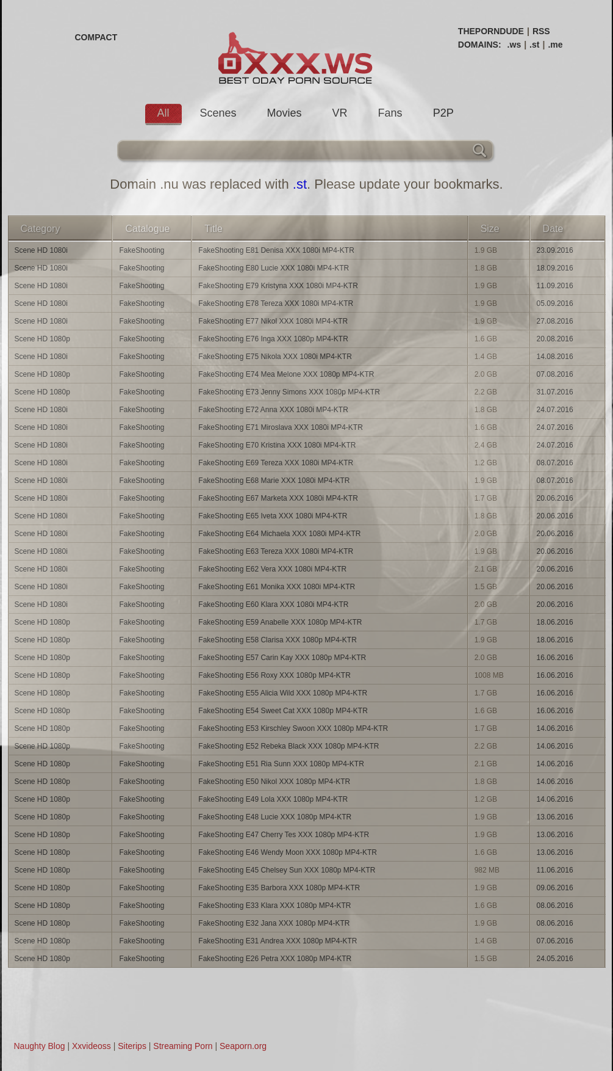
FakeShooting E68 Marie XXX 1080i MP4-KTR (274, 480)
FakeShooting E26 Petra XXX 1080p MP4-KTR (274, 958)
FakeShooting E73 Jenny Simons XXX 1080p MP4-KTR (289, 392)
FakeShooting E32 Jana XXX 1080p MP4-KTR (274, 923)
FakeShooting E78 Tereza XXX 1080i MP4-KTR (275, 303)
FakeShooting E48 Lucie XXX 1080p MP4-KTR (274, 817)
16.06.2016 (555, 657)
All (163, 113)
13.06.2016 (555, 817)
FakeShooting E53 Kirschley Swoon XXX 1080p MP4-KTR (293, 728)
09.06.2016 (555, 888)
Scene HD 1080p (42, 339)
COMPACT (96, 37)
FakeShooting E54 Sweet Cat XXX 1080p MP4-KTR (282, 710)
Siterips (132, 1046)
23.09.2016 (555, 250)
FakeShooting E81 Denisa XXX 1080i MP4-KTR (276, 250)
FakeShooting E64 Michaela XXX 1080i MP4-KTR (279, 533)
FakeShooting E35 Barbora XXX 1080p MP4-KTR (279, 888)
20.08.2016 (555, 339)
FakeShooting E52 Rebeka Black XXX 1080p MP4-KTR (288, 746)
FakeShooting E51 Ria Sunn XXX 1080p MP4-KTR (281, 764)
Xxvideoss (91, 1046)
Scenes (218, 113)
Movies (284, 113)
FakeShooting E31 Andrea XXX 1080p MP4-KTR (277, 941)
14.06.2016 (555, 728)
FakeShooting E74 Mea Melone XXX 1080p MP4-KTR (286, 374)
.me (555, 44)
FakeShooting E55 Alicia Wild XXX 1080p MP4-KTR (282, 693)
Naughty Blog (39, 1046)
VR (340, 113)
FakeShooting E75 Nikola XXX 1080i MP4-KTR (274, 356)
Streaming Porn (182, 1046)
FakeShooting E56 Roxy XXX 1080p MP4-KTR (274, 675)
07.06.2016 (555, 941)
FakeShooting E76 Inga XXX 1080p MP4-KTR (273, 339)
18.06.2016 (555, 622)
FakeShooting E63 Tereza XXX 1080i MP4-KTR (275, 551)
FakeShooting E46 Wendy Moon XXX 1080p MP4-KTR (287, 852)
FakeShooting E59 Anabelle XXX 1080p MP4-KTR (280, 622)
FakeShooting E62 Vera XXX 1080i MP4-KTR (272, 569)
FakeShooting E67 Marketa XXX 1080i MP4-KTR (277, 498)
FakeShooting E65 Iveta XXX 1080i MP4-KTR (272, 516)
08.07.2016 (555, 463)
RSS (541, 31)
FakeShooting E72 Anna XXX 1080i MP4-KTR (273, 409)
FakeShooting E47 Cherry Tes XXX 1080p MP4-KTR (283, 834)
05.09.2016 (555, 303)
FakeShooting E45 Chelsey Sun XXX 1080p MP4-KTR (286, 870)
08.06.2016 (555, 905)
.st (534, 44)
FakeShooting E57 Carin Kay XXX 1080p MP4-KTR (282, 657)
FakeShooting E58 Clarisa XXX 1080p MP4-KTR (277, 640)
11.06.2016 (555, 870)
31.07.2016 (555, 392)
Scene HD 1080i (41, 250)
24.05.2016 (555, 958)
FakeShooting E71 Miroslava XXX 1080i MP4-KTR (280, 427)
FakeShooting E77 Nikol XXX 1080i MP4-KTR (273, 321)
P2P (443, 113)
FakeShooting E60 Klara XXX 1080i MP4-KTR (273, 604)
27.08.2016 (555, 321)
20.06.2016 (555, 498)
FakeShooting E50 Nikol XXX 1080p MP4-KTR (274, 781)
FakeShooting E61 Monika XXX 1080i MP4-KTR (276, 587)
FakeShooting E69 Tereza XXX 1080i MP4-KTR (275, 463)
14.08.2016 (555, 356)
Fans (390, 113)
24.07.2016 (555, 409)
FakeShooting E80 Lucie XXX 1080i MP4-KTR (273, 268)
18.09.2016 (555, 268)
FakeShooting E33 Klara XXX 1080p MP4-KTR (274, 905)
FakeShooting (141, 250)
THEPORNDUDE (491, 31)
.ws (514, 44)
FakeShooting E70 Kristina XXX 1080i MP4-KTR (277, 445)
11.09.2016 (555, 285)
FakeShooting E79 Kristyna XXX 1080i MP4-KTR (277, 285)
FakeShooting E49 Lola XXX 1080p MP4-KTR (273, 799)
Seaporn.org (243, 1046)
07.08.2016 (555, 374)
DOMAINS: (479, 44)
